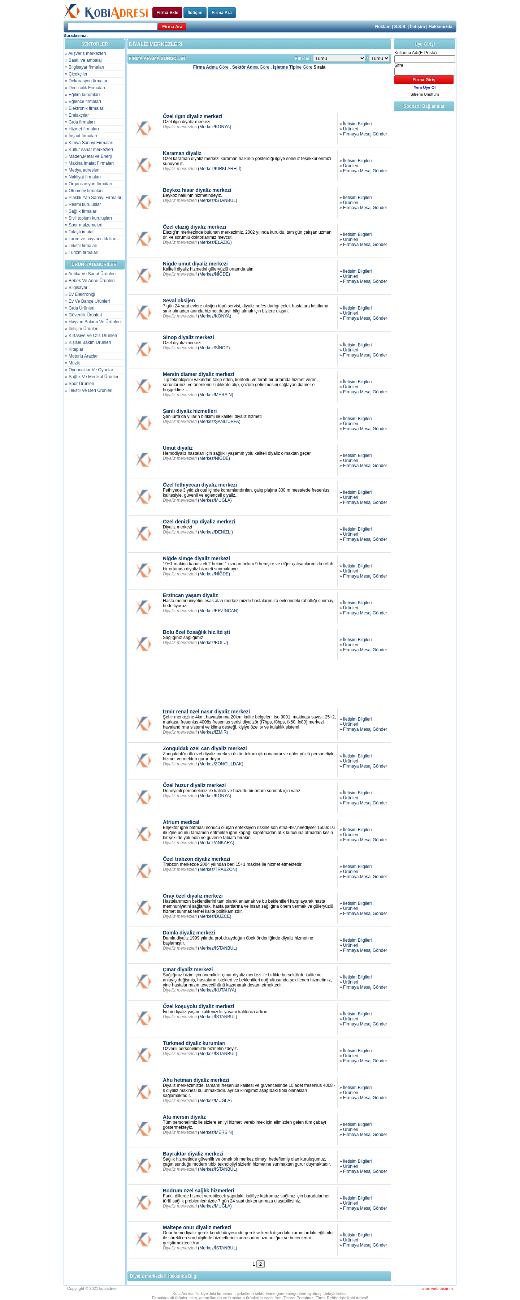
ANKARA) (224, 842)
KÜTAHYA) (225, 990)
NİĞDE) (222, 274)
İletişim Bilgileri (357, 123)
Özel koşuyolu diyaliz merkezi (198, 1006)
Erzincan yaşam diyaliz (190, 595)
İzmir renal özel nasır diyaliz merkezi (206, 711)
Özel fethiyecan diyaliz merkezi (200, 485)
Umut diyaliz (177, 448)
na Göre (211, 67)
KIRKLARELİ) (228, 168)
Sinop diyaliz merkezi (188, 337)
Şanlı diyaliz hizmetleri (190, 411)
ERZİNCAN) (226, 610)
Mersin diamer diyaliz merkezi (198, 374)
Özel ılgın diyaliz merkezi (192, 116)
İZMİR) (221, 732)
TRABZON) (226, 869)
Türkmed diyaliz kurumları (194, 1043)
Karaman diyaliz (182, 153)
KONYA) (223, 126)
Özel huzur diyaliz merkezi (194, 785)
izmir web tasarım (437, 1288)
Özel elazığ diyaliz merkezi (194, 227)
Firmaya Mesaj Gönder (365, 134)
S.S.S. (400, 26)
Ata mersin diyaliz (184, 1117)
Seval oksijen (179, 300)
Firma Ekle (167, 12)
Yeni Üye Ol (425, 87)
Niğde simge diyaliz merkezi (196, 558)
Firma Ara (222, 12)
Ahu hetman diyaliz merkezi (196, 1080)
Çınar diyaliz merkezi (188, 969)
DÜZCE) (223, 916)
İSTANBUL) (226, 200)
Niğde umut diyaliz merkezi (195, 264)
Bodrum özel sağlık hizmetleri (198, 1190)
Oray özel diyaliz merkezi (193, 896)
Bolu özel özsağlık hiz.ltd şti (196, 632)
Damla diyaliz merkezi (189, 933)
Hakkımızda (440, 26)
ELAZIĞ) (223, 242)
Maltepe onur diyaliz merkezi (197, 1227)
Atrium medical (181, 822)
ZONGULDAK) (229, 763)
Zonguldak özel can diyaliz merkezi (205, 748)
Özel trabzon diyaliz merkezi (196, 859)
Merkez (206, 126)
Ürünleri (350, 128)
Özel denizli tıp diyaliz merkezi (199, 521)
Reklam (383, 26)
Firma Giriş (423, 79)
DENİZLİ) (224, 532)
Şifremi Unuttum (425, 94)
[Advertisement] (259, 91)
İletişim (194, 12)
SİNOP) (222, 347)
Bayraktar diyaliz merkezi (193, 1154)
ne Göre (292, 67)
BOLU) (221, 642)
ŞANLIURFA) (227, 421)
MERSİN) (224, 394)
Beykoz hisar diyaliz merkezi (197, 190)
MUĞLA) (223, 500)
